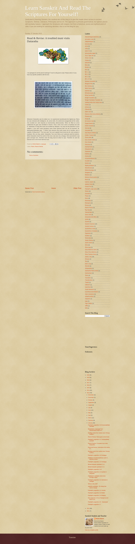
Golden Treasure (89, 135)
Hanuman (87, 144)
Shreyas (87, 259)
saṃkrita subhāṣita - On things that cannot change (97, 487)
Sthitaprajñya (88, 268)
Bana (86, 65)
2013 (88, 392)
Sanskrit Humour (89, 226)
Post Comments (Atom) (38, 192)
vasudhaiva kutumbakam (91, 291)
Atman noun (88, 58)
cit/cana (87, 107)
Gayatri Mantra (89, 123)
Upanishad (88, 287)
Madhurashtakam (89, 165)
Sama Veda (88, 214)
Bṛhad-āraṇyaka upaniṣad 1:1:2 (96, 464)
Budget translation (90, 97)
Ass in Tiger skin (89, 55)
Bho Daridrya (88, 86)
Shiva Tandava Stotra (90, 254)
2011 (88, 511)
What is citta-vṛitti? (93, 484)
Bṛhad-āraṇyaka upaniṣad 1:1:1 (96, 467)
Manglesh (87, 172)
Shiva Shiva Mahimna (91, 252)
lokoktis (87, 163)
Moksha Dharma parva (91, 177)
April (89, 415)
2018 (88, 380)
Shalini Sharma (89, 240)
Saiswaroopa (88, 212)
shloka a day (88, 256)
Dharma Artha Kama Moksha (92, 114)
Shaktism (87, 235)
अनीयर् (86, 305)
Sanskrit (87, 221)
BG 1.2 (87, 74)
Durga (86, 118)
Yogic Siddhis (88, 303)
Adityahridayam (89, 41)
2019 (88, 377)
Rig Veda (87, 210)
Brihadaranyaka (89, 93)
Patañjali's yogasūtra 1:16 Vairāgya (97, 455)
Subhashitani (88, 273)
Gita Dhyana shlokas (90, 132)
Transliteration (89, 280)
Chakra (87, 104)
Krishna (87, 156)
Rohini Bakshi (100, 518)
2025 (88, 375)
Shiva (86, 245)
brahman (87, 90)
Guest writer (88, 137)
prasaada (87, 193)
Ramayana (88, 203)
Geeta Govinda (89, 125)
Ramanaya (88, 200)
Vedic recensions (89, 294)
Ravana (87, 205)
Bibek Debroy (88, 88)
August (90, 405)
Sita (86, 261)
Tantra (86, 275)
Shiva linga (88, 247)
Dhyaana (87, 116)
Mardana (87, 174)
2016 (88, 385)
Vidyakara (87, 298)
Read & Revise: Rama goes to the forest (98, 437)
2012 (88, 508)
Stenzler (87, 266)
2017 (88, 382)
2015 (88, 387)
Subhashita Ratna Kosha (91, 270)
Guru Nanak (88, 142)
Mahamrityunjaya (89, 170)
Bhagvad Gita (88, 83)
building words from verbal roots (93, 102)
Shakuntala (88, 238)
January (90, 423)
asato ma (87, 51)
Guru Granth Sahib (90, 139)
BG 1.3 (87, 76)
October (90, 400)
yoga (86, 301)
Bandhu (87, 67)
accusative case (89, 39)
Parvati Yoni (88, 186)
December (91, 395)
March (90, 417)
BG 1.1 (87, 72)
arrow (86, 46)
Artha (86, 48)
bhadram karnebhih (90, 81)
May (89, 412)
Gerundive (87, 130)
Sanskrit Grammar (90, 224)
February (90, 420)
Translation (88, 277)
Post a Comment (33, 155)
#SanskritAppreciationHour (92, 37)
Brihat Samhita (89, 95)
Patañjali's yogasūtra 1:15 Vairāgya (97, 461)
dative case (88, 111)
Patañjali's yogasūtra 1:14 (95, 469)
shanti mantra (88, 242)
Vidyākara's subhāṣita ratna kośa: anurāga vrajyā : (97, 476)
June (89, 410)
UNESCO (87, 284)
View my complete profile (91, 530)
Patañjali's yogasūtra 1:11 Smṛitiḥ (97, 490)
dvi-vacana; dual (89, 121)
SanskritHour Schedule (91, 231)
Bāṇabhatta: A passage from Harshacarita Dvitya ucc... (95, 429)
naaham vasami (89, 182)
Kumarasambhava (90, 158)
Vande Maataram (89, 289)
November (91, 397)
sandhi (87, 219)
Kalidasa (87, 153)
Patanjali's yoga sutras (91, 189)
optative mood (89, 184)
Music (86, 179)
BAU (86, 69)
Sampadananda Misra (91, 217)
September (91, 402)
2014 (88, 390)
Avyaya (87, 60)
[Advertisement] (53, 173)
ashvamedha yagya (90, 53)
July (89, 407)
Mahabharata (88, 167)
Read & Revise (39, 146)
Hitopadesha (88, 149)
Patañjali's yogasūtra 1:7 (94, 504)
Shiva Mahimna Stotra (91, 249)
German (87, 128)
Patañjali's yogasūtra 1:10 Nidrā (96, 493)
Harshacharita (88, 146)
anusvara (87, 44)
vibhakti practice (89, 296)
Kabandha (87, 151)
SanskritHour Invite (90, 228)
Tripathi (87, 282)
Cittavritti (87, 109)
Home (53, 188)
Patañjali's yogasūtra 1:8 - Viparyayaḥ (98, 502)
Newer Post (29, 188)
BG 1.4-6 (87, 79)
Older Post (77, 188)
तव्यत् (86, 308)
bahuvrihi (87, 62)
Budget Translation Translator (93, 100)
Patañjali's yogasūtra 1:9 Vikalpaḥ (97, 495)
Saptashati (88, 233)
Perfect (87, 191)
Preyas (87, 196)
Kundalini (87, 161)
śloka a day (88, 263)
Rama (32, 146)
